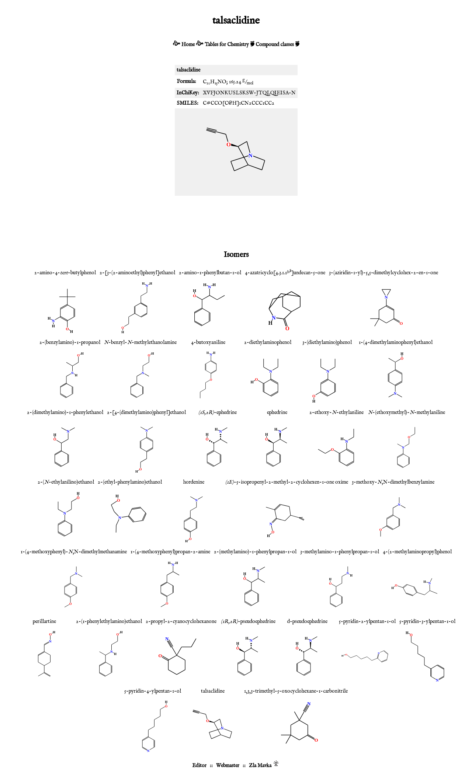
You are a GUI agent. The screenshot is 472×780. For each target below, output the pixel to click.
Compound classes (275, 44)
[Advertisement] (236, 221)
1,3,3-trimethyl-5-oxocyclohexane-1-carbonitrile (296, 691)
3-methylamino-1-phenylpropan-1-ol (339, 552)
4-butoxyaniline (208, 342)
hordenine (193, 482)
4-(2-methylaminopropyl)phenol (417, 552)
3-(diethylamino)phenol (327, 342)
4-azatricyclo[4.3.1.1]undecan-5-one (285, 272)
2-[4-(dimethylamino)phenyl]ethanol (146, 412)
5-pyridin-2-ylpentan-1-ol (367, 621)
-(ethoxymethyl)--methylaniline (406, 412)
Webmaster (227, 765)
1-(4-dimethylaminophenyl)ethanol (396, 342)
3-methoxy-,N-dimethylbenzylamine (393, 482)
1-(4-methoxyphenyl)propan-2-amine (170, 552)
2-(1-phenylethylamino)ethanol (109, 621)
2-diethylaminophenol (267, 342)
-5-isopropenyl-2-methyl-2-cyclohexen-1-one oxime (286, 482)
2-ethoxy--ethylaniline (336, 412)
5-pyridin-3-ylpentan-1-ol (427, 621)
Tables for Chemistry (227, 44)
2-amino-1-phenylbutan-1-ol (210, 272)
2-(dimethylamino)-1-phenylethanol (65, 412)
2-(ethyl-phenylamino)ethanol (130, 482)
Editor (199, 765)
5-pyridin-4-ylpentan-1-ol (152, 691)
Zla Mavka (260, 765)
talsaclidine (213, 691)
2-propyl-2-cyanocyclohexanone (181, 621)
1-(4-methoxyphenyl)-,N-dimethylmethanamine (74, 552)
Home (188, 44)
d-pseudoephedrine (307, 621)
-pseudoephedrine (248, 621)
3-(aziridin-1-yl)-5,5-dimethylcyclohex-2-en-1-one (383, 272)
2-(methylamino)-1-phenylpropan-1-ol (255, 552)
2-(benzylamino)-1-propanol (69, 342)
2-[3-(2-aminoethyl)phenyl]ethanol (137, 272)
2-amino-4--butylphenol (65, 272)
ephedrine (277, 412)
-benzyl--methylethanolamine (140, 342)
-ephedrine (217, 412)
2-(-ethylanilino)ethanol (66, 482)
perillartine (44, 621)
